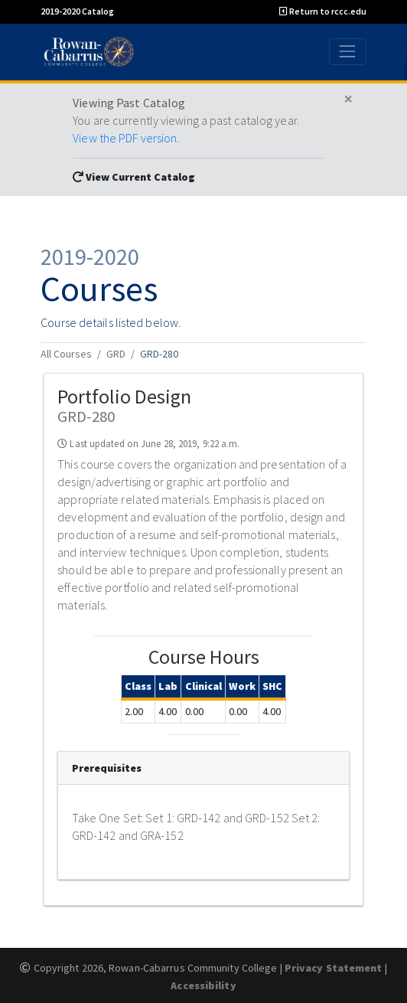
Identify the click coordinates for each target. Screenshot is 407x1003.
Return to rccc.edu (322, 11)
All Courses (66, 354)
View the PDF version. (126, 137)
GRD (115, 354)
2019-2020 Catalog (77, 11)
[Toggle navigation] (347, 51)
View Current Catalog (134, 177)
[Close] (348, 99)
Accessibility (203, 985)
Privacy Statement (334, 968)
